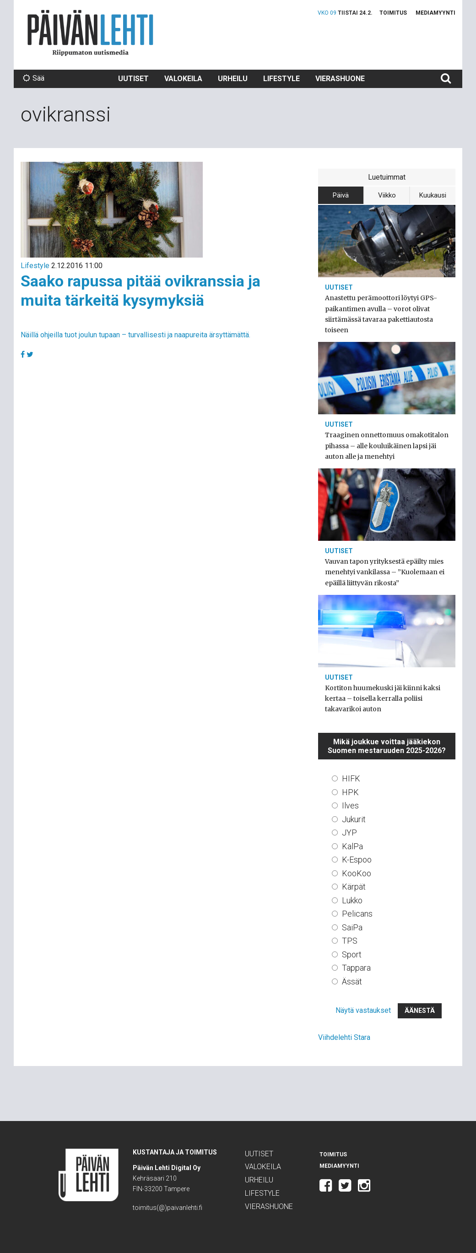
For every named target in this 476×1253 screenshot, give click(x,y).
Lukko (352, 900)
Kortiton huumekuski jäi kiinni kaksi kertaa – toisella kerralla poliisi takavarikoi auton (382, 698)
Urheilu (233, 78)
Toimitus (393, 13)
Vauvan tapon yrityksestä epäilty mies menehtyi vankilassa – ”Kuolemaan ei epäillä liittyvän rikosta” (384, 572)
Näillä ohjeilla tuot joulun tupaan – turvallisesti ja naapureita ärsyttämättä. (135, 334)
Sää (33, 78)
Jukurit (354, 819)
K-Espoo (357, 859)
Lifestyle (281, 78)
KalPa (352, 846)
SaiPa (352, 927)
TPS (349, 940)
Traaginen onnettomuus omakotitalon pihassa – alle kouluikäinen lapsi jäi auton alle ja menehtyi (387, 445)
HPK (350, 792)
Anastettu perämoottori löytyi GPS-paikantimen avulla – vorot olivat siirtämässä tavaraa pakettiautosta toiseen (381, 314)
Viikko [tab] (387, 195)
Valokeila (183, 78)
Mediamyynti (435, 13)
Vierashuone (340, 78)
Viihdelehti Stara (344, 1037)
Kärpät (354, 886)
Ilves (350, 805)
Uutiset (133, 78)
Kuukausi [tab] (432, 195)
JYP (349, 832)
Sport (352, 954)
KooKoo (356, 873)
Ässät (352, 981)
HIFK (351, 778)
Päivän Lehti (90, 33)
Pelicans (357, 913)
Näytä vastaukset (363, 1010)
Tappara (356, 968)
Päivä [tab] (341, 195)
